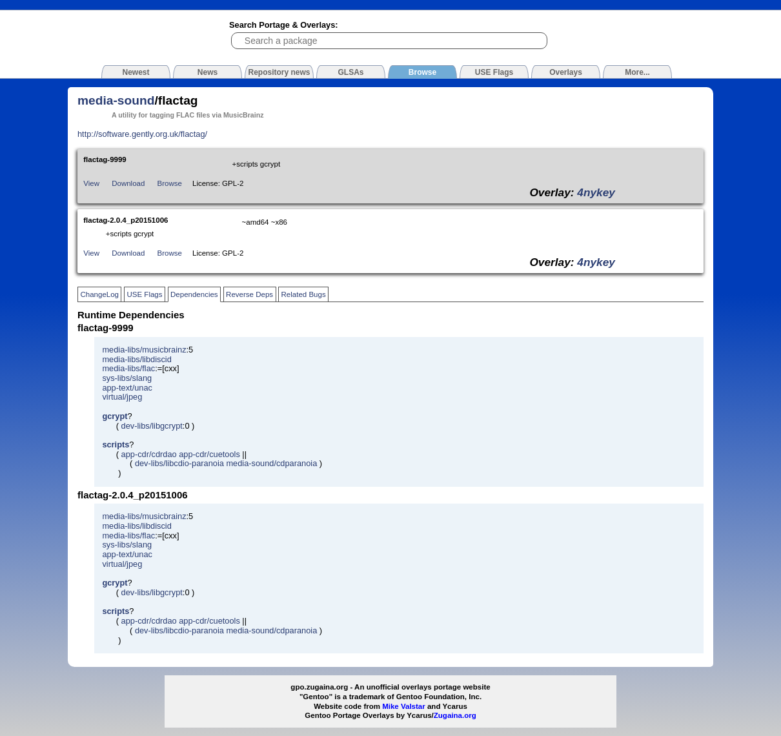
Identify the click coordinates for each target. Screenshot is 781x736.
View (91, 183)
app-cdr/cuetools (209, 454)
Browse (169, 183)
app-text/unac (127, 388)
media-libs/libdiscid (136, 359)
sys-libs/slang (127, 378)
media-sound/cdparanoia (271, 463)
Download (128, 183)
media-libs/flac (128, 368)
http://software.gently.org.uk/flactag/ (142, 134)
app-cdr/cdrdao (149, 454)
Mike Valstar (403, 706)
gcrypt (114, 416)
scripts (115, 444)
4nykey (596, 192)
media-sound (115, 100)
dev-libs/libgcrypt (152, 426)
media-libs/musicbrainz (144, 349)
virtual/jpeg (122, 397)
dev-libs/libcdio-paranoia (179, 463)
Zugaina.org (455, 715)
